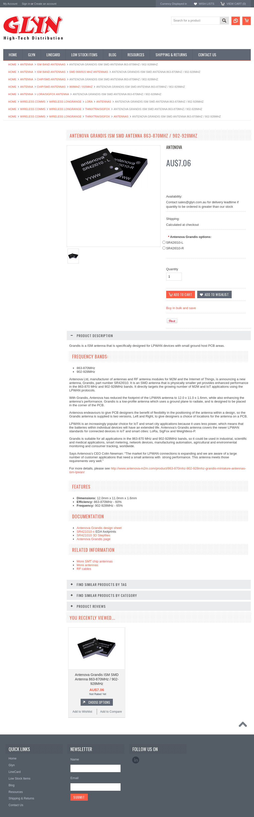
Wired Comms (15, 288)
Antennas (103, 101)
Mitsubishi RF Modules (21, 195)
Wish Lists (206, 3)
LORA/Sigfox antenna (53, 94)
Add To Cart (35, 422)
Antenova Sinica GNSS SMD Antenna (33, 685)
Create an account (45, 3)
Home (12, 64)
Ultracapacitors (16, 279)
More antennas (87, 565)
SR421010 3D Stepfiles (93, 535)
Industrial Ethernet (18, 187)
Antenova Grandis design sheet (99, 528)
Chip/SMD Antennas (51, 79)
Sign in (26, 3)
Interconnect (14, 220)
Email (74, 768)
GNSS (10, 212)
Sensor (10, 254)
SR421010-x (86, 532)
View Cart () (236, 3)
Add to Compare (48, 432)
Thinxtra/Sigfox (97, 109)
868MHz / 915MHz (81, 86)
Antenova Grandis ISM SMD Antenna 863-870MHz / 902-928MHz (97, 669)
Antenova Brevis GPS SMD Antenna (33, 404)
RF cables (84, 569)
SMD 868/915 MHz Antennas (88, 71)
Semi (9, 246)
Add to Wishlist (18, 432)
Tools (9, 271)
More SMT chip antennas (95, 561)
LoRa (89, 101)
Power (10, 170)
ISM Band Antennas (51, 64)
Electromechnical (17, 203)
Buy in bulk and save (181, 308)
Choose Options (99, 692)
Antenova (174, 147)
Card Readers (15, 178)
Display (11, 162)
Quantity (172, 269)
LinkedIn (135, 749)
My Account (10, 3)
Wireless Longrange (65, 101)
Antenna (26, 64)
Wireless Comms (32, 101)
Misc (9, 237)
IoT (8, 229)
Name (74, 749)
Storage (11, 262)
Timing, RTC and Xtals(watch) (25, 153)
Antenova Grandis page (94, 539)
